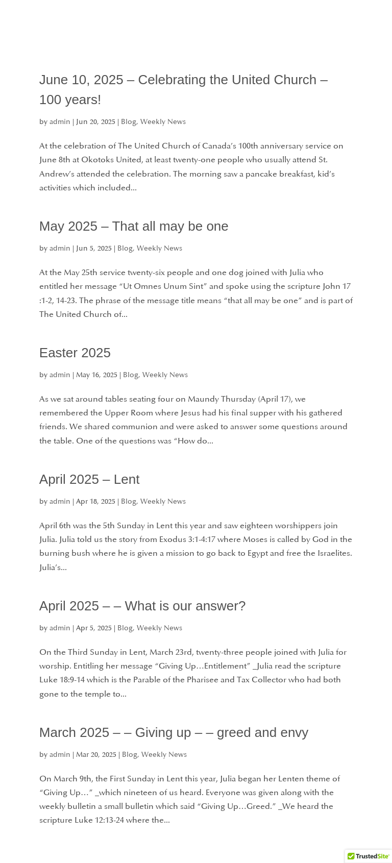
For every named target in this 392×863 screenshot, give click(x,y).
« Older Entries (66, 856)
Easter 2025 (75, 352)
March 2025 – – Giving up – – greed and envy (174, 732)
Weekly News (163, 121)
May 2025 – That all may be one (134, 226)
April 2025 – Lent (89, 479)
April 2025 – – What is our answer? (142, 605)
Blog (128, 121)
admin (60, 121)
